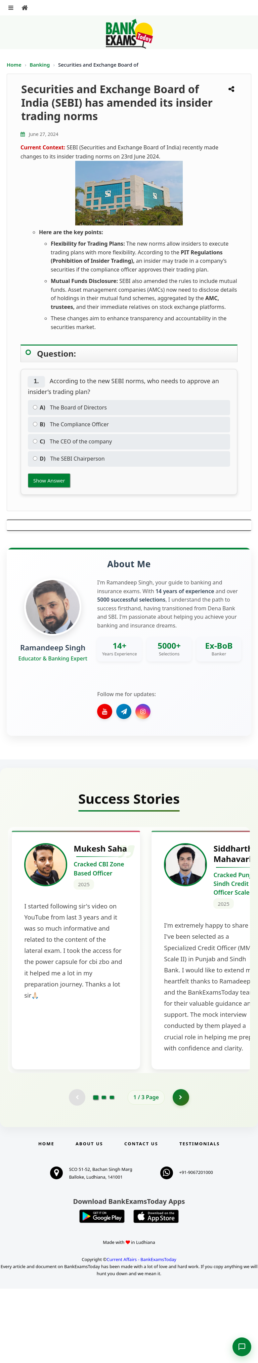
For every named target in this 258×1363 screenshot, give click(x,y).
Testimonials (199, 1218)
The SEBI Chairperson (69, 458)
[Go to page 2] (103, 1172)
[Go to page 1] (96, 1171)
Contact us (141, 1218)
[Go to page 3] (112, 1172)
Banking (40, 64)
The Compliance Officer (71, 424)
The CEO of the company (72, 441)
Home (14, 64)
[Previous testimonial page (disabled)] (77, 1171)
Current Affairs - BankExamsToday (141, 1334)
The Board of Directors (70, 407)
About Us (89, 1218)
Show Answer (49, 480)
